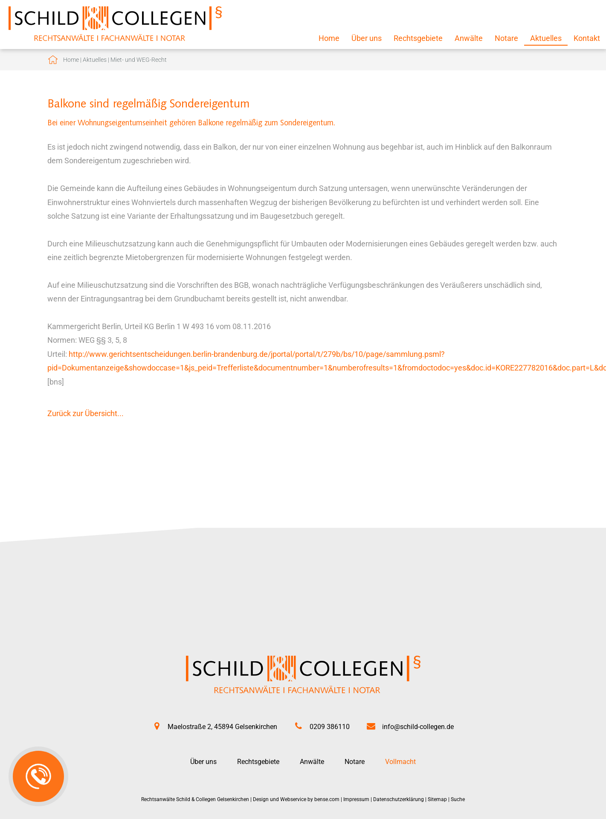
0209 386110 (330, 727)
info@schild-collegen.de (418, 727)
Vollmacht (400, 762)
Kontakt (587, 38)
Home (329, 38)
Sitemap (437, 799)
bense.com (326, 799)
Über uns (366, 38)
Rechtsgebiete (418, 38)
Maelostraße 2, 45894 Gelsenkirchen (222, 727)
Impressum (356, 799)
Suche (458, 799)
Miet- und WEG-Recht (138, 59)
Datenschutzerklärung (398, 799)
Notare (506, 38)
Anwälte (469, 38)
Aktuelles (546, 38)
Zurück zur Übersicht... (85, 413)
